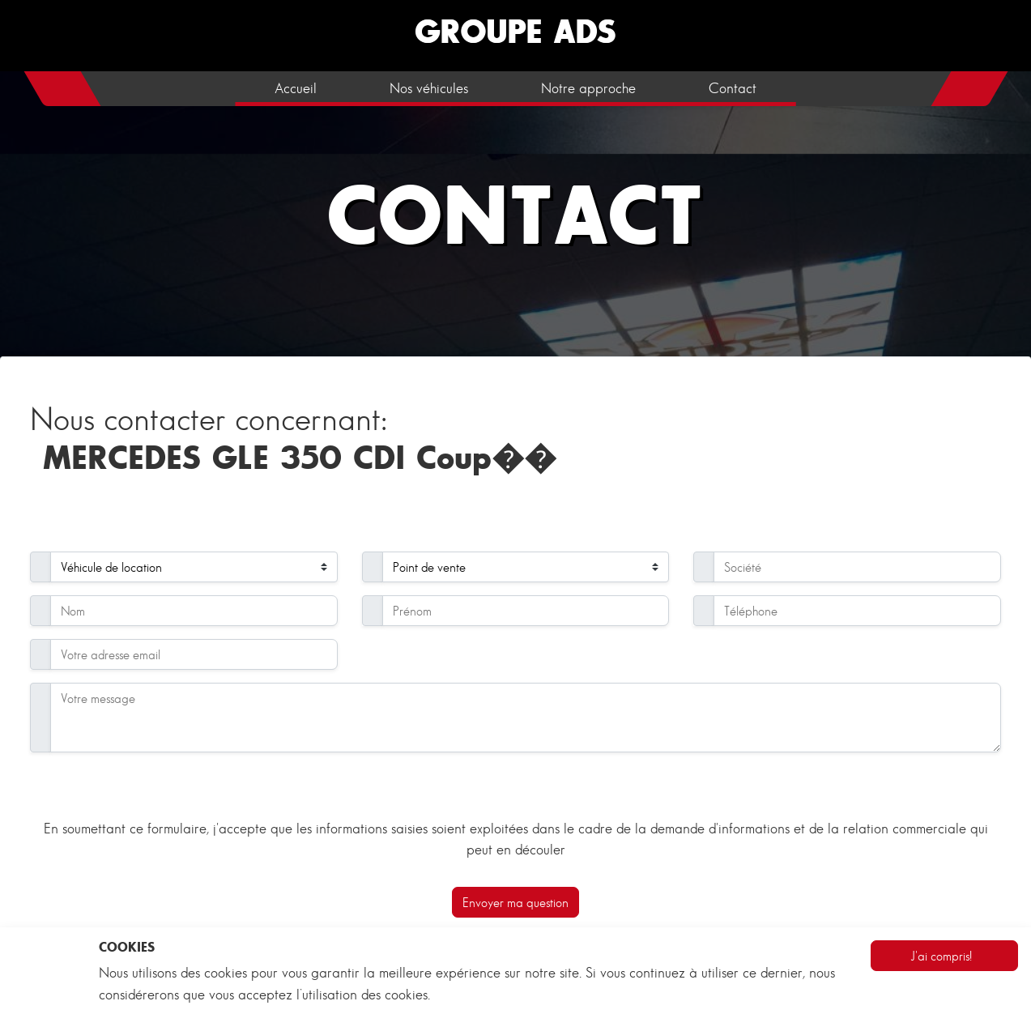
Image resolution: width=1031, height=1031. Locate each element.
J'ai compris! (941, 955)
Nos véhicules (429, 88)
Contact (732, 88)
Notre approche (588, 88)
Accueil (296, 88)
